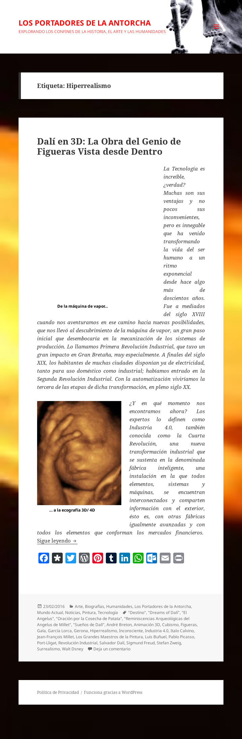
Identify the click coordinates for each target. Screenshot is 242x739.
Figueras (189, 624)
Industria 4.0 (157, 631)
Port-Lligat (46, 643)
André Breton (119, 624)
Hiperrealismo (103, 631)
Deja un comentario (111, 649)
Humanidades (119, 606)
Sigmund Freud (140, 643)
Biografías (94, 606)
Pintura (89, 612)
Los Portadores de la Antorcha (162, 606)
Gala (41, 631)
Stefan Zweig (169, 643)
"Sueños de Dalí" (88, 624)
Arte (79, 606)
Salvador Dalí (111, 643)
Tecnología (108, 612)
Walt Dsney (72, 649)
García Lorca (60, 631)
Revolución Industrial (77, 643)
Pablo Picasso (181, 637)
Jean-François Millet (55, 637)
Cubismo (170, 624)
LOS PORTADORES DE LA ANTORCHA (85, 23)
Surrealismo (48, 649)
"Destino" (137, 612)
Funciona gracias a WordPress (113, 692)
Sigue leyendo (57, 540)
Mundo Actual (50, 612)
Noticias (72, 612)
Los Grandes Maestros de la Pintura (109, 637)
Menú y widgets (216, 33)
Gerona (81, 631)
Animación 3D (147, 624)
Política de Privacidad (58, 692)
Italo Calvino (182, 631)
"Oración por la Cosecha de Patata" (89, 618)
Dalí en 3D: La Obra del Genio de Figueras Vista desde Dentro (109, 146)
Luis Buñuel (156, 637)
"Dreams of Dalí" (164, 612)
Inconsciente (131, 631)
